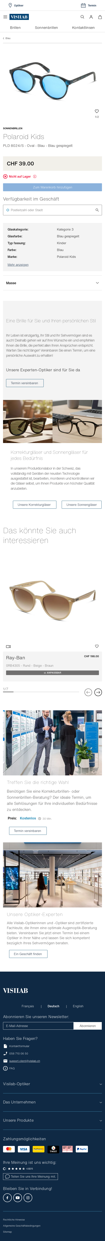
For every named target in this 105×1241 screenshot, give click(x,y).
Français (28, 1006)
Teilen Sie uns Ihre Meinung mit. (30, 1176)
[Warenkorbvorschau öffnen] (100, 17)
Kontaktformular (16, 1046)
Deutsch (54, 1006)
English (78, 1006)
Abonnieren (88, 1026)
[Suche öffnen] (82, 17)
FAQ (12, 1068)
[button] (91, 17)
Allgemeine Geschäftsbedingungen (21, 1225)
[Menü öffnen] (6, 17)
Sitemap (7, 1231)
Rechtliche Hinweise (14, 1219)
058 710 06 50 (18, 1053)
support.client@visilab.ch (24, 1061)
